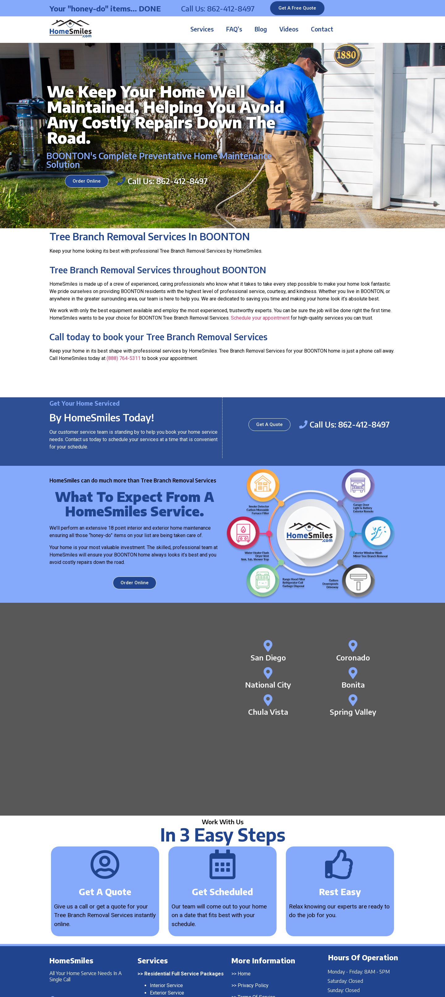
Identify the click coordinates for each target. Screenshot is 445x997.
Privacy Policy (253, 893)
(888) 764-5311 (124, 358)
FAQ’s (234, 29)
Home (244, 882)
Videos (289, 29)
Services (202, 29)
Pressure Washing (170, 935)
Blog (261, 29)
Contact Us (249, 917)
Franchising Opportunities (265, 929)
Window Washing (168, 942)
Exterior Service (167, 901)
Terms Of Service (256, 905)
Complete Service (169, 908)
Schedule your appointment (260, 318)
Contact (322, 29)
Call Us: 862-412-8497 (218, 8)
